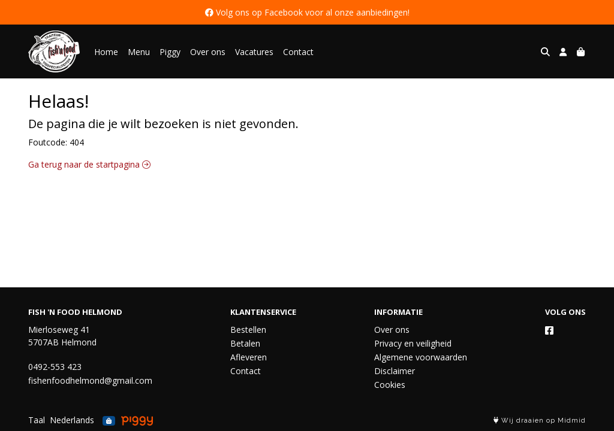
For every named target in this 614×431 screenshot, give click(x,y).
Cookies (389, 384)
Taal (36, 420)
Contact (298, 51)
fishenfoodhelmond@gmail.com (90, 380)
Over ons (207, 51)
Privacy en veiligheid (413, 343)
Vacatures (254, 51)
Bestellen (248, 329)
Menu (139, 51)
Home (106, 51)
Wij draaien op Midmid (539, 420)
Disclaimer (394, 371)
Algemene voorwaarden (420, 357)
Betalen (245, 343)
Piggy (169, 51)
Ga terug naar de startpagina (89, 164)
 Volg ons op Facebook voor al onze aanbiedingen (306, 12)
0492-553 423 (55, 366)
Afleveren (248, 357)
